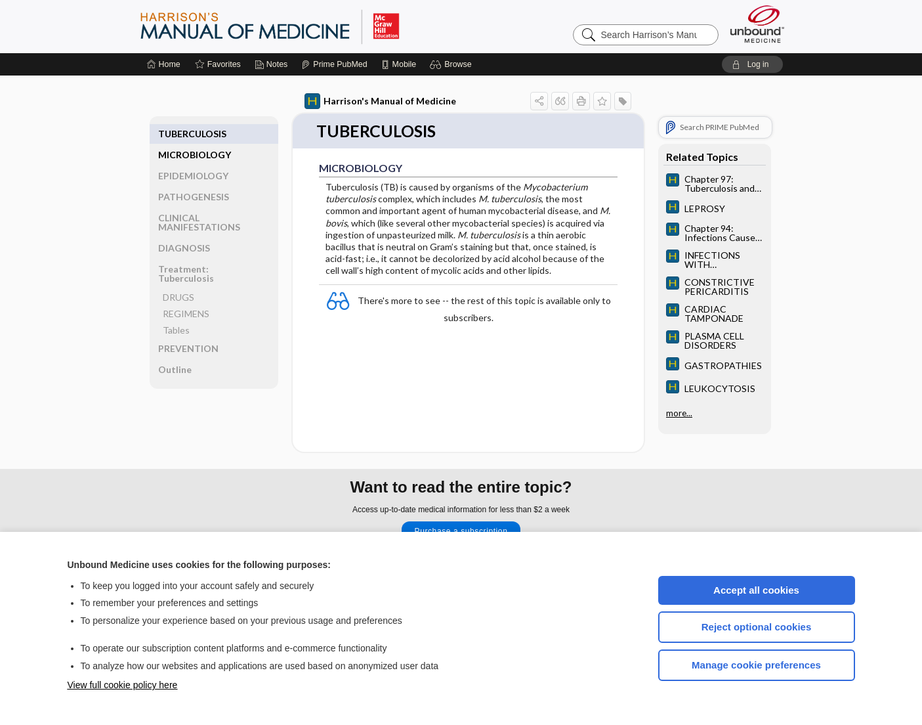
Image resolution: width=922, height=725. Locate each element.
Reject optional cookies (757, 626)
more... (679, 411)
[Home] (163, 64)
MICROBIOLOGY (194, 133)
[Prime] (334, 64)
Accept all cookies (756, 590)
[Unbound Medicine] (757, 24)
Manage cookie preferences (756, 664)
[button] (452, 64)
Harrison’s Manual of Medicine (304, 26)
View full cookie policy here (123, 685)
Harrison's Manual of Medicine (380, 101)
